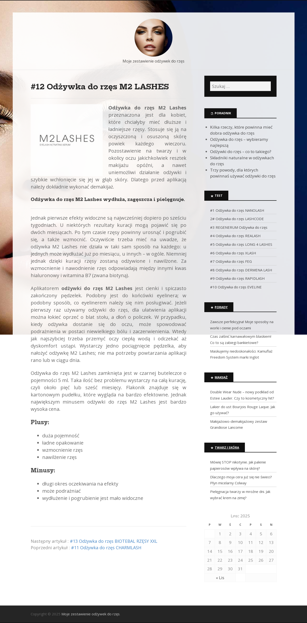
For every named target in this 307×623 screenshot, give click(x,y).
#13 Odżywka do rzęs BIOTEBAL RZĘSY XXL (113, 541)
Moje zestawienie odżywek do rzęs (153, 61)
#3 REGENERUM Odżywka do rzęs (238, 227)
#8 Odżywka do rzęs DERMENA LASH (241, 270)
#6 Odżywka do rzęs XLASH (233, 253)
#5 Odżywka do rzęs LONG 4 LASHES (241, 244)
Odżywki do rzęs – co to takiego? (240, 151)
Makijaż (221, 377)
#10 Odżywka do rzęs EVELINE (236, 287)
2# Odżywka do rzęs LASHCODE (237, 218)
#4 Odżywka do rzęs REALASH (235, 235)
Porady (221, 307)
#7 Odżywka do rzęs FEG (231, 261)
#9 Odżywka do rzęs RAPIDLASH (237, 278)
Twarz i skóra (227, 447)
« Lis (220, 577)
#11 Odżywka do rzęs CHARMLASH (106, 547)
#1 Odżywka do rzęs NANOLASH (237, 210)
